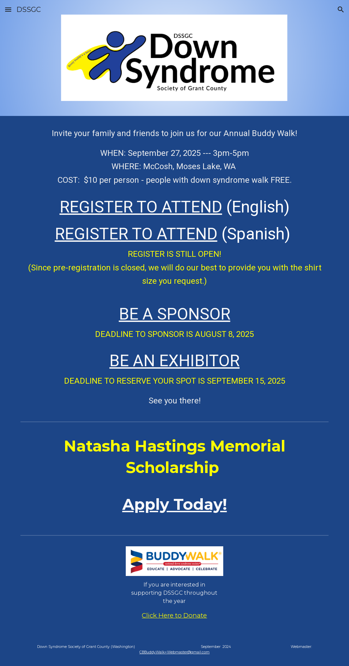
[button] (8, 9)
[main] (174, 267)
